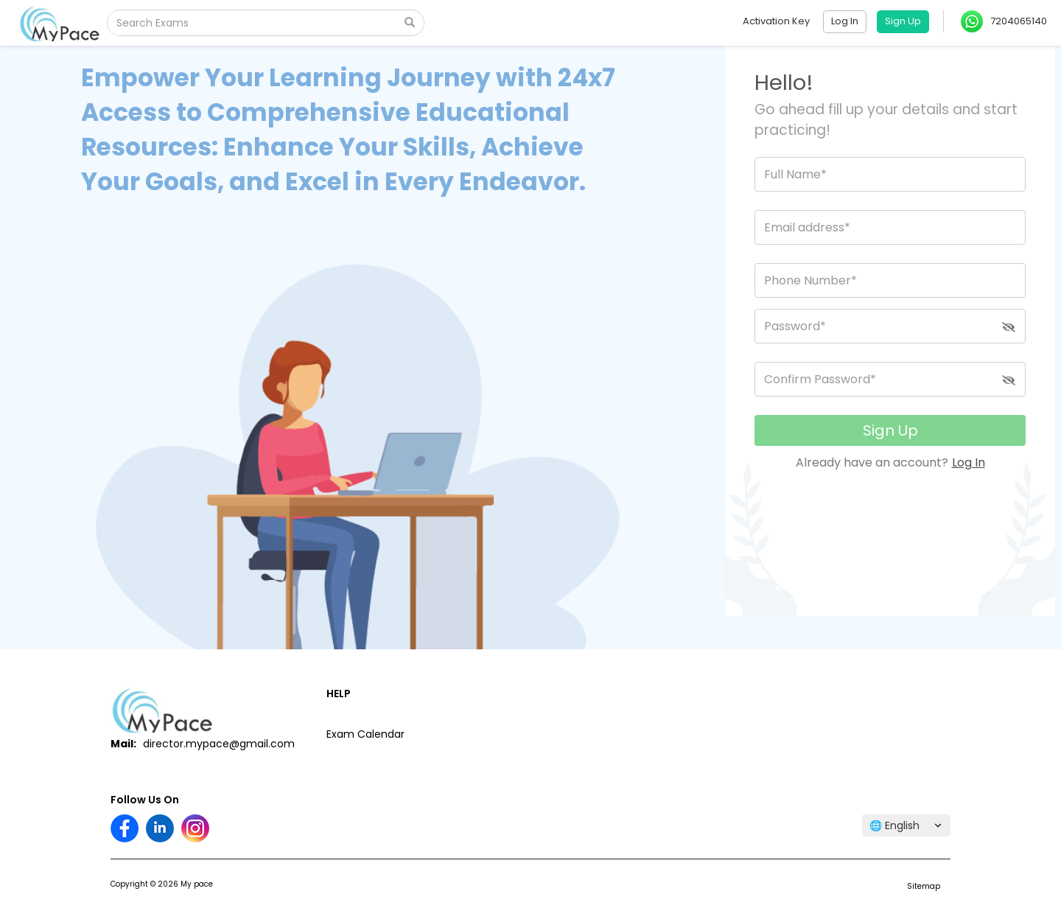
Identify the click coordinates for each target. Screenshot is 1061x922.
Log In (968, 462)
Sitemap (923, 886)
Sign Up (890, 430)
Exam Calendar (365, 734)
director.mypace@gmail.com (219, 743)
